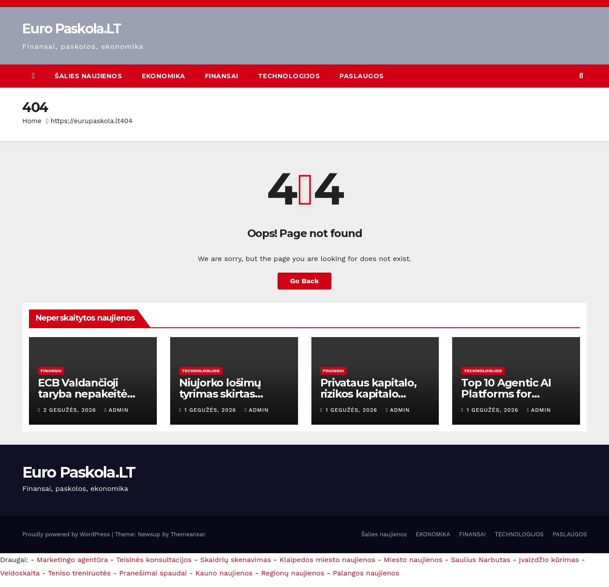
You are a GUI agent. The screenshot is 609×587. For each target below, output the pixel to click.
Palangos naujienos (366, 573)
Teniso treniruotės (79, 573)
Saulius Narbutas (480, 559)
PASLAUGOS (361, 76)
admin (117, 410)
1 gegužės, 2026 (211, 410)
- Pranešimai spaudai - (154, 573)
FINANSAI (221, 76)
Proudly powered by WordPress (67, 534)
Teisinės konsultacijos (154, 559)
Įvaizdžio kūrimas (549, 559)
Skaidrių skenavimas (235, 559)
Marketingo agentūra (72, 559)
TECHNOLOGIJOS (289, 76)
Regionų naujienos (292, 573)
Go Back (304, 281)
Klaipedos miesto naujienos (327, 559)
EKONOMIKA (163, 76)
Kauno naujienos (224, 573)
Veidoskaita (20, 573)
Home (31, 121)
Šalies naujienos (88, 76)
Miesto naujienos (413, 559)
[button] (581, 76)
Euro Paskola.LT (71, 28)
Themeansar (188, 534)
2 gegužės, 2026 (70, 410)
